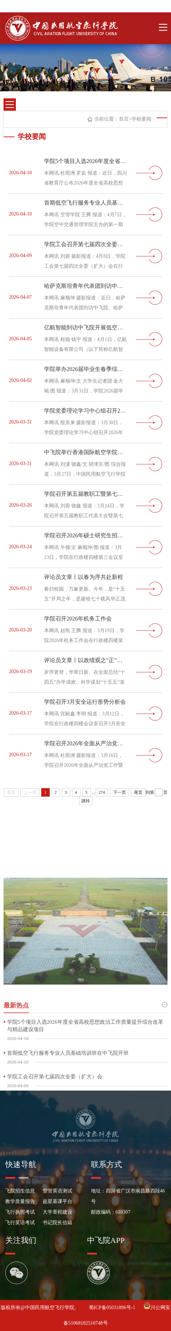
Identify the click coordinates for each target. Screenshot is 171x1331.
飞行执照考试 (20, 1212)
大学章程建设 (57, 1212)
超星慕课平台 (57, 1201)
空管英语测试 (57, 1191)
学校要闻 (141, 120)
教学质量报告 (20, 1201)
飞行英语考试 (20, 1222)
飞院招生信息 (20, 1191)
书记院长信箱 (57, 1222)
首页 (124, 120)
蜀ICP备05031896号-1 (112, 1307)
